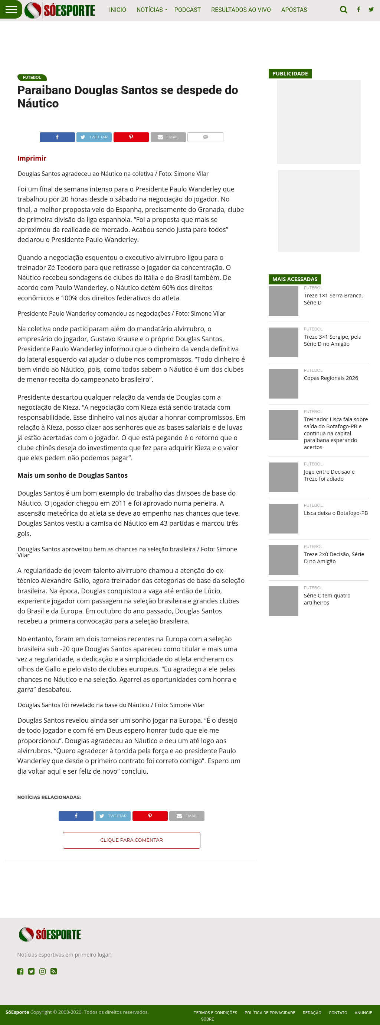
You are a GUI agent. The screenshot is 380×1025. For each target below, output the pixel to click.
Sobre (207, 1019)
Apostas (294, 9)
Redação (312, 1013)
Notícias (150, 9)
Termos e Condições (215, 1013)
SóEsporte (17, 1012)
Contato (338, 1013)
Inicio (117, 9)
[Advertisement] (190, 41)
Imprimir (31, 158)
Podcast (187, 9)
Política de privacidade (270, 1013)
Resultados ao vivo (241, 9)
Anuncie (363, 1013)
